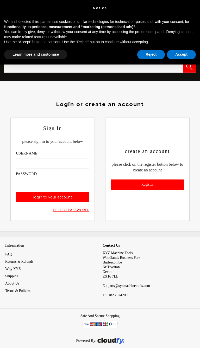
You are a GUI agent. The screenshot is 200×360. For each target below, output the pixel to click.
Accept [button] (181, 54)
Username (27, 153)
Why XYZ (13, 269)
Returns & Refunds (19, 261)
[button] (189, 66)
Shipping (11, 276)
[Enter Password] (52, 184)
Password (26, 174)
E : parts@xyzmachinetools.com (126, 286)
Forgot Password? (71, 210)
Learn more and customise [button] (35, 54)
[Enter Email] (52, 163)
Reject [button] (151, 54)
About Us (12, 283)
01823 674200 (115, 295)
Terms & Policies (17, 291)
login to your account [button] (52, 197)
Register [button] (147, 185)
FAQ (8, 254)
